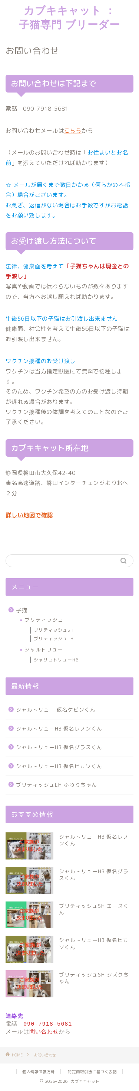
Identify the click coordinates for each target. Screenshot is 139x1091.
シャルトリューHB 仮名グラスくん (59, 747)
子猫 (22, 610)
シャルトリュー (43, 649)
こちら (73, 131)
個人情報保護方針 (38, 1072)
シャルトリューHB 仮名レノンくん (59, 728)
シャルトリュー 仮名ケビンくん (56, 709)
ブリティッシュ (43, 619)
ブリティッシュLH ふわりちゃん (56, 784)
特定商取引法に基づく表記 (92, 1072)
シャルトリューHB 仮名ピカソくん (59, 766)
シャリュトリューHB (56, 660)
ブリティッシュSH (54, 630)
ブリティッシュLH (54, 638)
